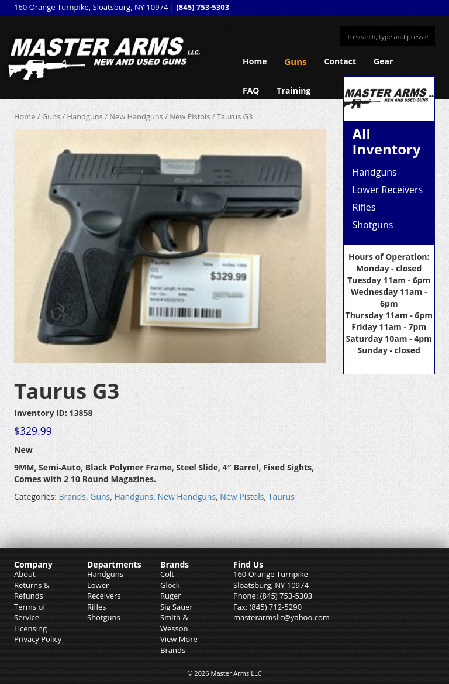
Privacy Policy (37, 639)
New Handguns (136, 116)
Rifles (364, 207)
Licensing (30, 628)
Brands (72, 496)
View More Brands (179, 644)
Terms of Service (30, 612)
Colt (167, 574)
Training (294, 90)
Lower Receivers (388, 189)
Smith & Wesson (174, 623)
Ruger (170, 595)
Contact (340, 61)
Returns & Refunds (31, 590)
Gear (383, 61)
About (25, 574)
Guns (295, 61)
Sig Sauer (176, 606)
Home (255, 61)
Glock (170, 585)
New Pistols (190, 116)
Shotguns (373, 224)
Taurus (281, 496)
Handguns (85, 116)
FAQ (251, 90)
